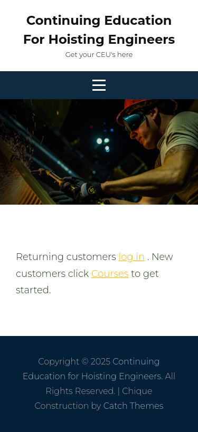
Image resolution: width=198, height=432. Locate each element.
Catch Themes (133, 406)
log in (131, 257)
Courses (109, 274)
